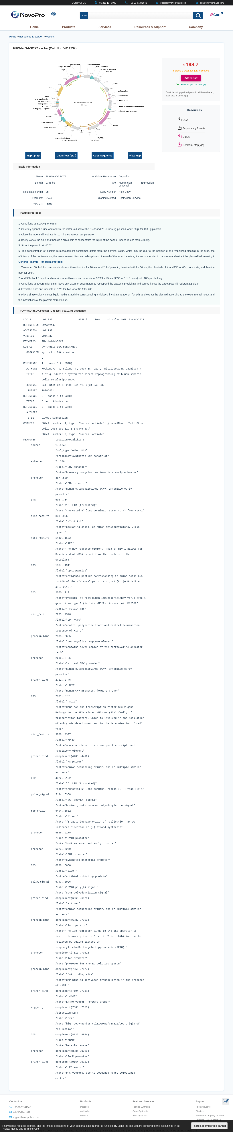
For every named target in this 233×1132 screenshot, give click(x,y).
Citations (200, 1111)
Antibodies (85, 1111)
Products (68, 27)
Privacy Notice (10, 1128)
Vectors (50, 36)
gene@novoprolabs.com (212, 3)
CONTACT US (79, 3)
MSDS (186, 136)
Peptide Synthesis (141, 1107)
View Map (135, 155)
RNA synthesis (140, 1115)
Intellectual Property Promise (210, 1115)
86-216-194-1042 (107, 3)
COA (185, 119)
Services (104, 27)
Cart (215, 14)
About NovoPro (203, 1107)
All (83, 15)
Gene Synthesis (140, 1111)
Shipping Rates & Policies (208, 1120)
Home (34, 27)
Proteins (84, 1115)
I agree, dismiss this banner (209, 1125)
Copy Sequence (102, 155)
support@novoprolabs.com (173, 3)
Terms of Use (31, 1128)
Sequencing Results (194, 128)
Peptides (84, 1107)
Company (196, 27)
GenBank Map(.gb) (193, 145)
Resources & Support (150, 27)
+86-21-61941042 (138, 3)
